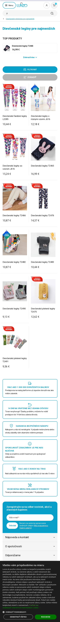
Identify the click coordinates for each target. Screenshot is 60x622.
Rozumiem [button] (45, 617)
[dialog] (30, 591)
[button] (30, 608)
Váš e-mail (14, 517)
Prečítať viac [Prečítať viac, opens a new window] (34, 605)
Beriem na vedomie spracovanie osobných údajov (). (33, 525)
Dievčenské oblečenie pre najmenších (20, 19)
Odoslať (12, 526)
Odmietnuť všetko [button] (18, 617)
